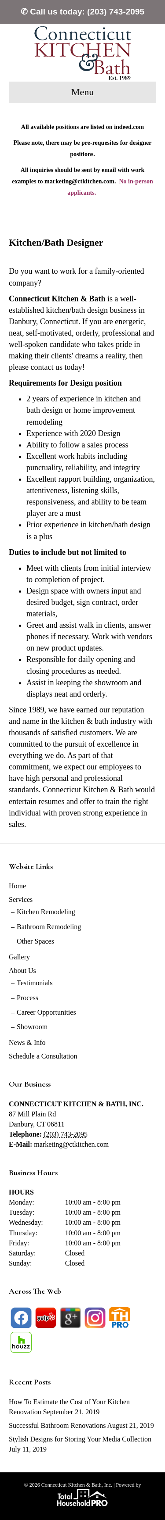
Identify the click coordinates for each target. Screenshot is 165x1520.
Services (21, 899)
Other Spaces (35, 941)
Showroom (32, 1026)
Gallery (19, 957)
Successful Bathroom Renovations (57, 1425)
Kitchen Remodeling (46, 912)
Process (27, 997)
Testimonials (35, 983)
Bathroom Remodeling (49, 926)
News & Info (27, 1042)
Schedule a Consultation (43, 1056)
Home (17, 886)
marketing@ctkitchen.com (71, 1144)
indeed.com (129, 127)
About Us (22, 970)
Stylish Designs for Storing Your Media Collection (80, 1439)
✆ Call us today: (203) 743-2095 (82, 11)
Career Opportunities (46, 1012)
